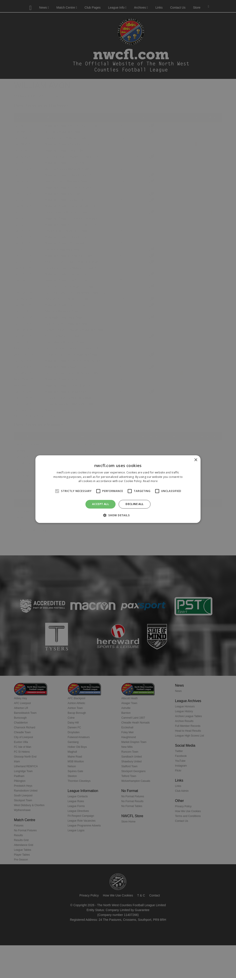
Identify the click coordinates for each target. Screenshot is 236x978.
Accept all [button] (100, 504)
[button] (118, 515)
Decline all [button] (134, 504)
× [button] (195, 459)
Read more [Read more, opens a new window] (150, 481)
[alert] (118, 489)
